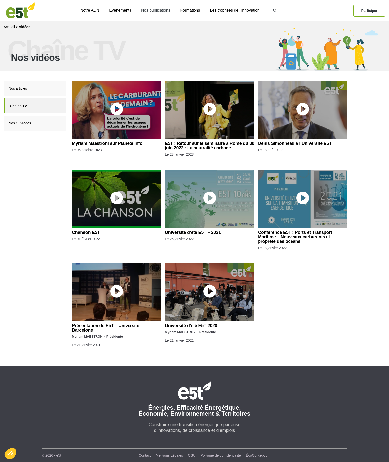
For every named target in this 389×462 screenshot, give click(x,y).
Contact (145, 455)
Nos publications (155, 10)
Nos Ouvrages (20, 123)
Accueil (9, 27)
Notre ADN (89, 10)
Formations (190, 10)
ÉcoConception (257, 455)
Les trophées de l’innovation (234, 10)
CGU (191, 455)
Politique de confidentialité (220, 455)
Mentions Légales (169, 455)
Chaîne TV (18, 106)
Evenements (120, 10)
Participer (369, 11)
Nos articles (18, 88)
